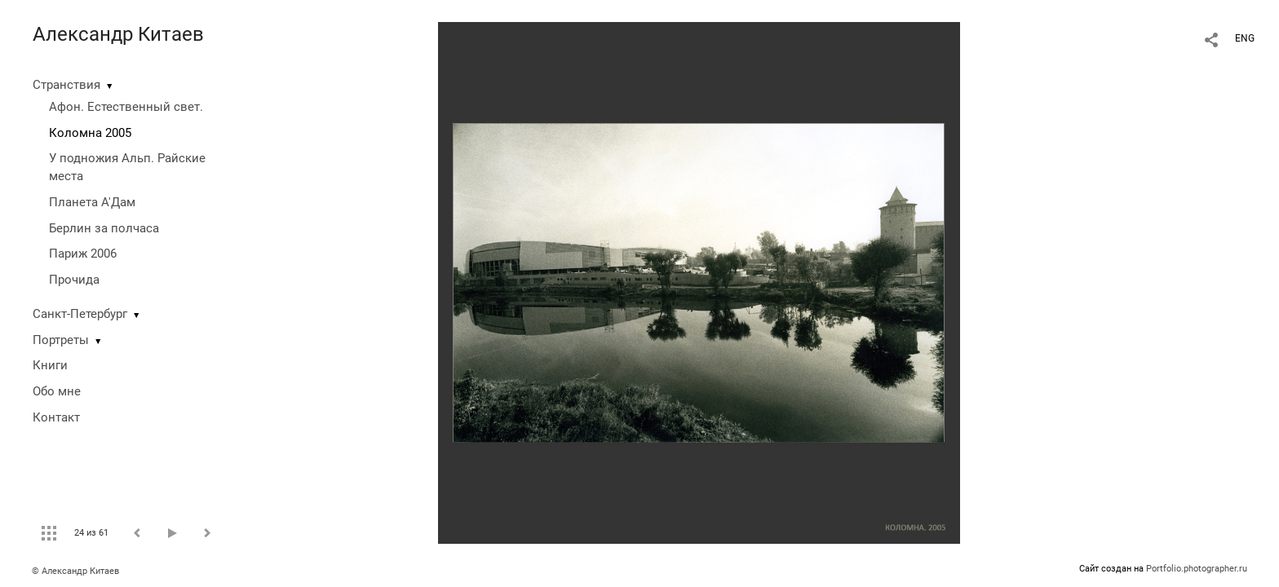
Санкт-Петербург (80, 314)
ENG (1245, 38)
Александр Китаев (118, 34)
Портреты (61, 340)
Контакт (56, 417)
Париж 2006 (83, 253)
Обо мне (57, 391)
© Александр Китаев (75, 571)
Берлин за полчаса (104, 228)
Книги (50, 365)
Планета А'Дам (92, 202)
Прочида (74, 279)
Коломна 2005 (90, 133)
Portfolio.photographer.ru (1196, 568)
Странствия (66, 84)
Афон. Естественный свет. (126, 106)
